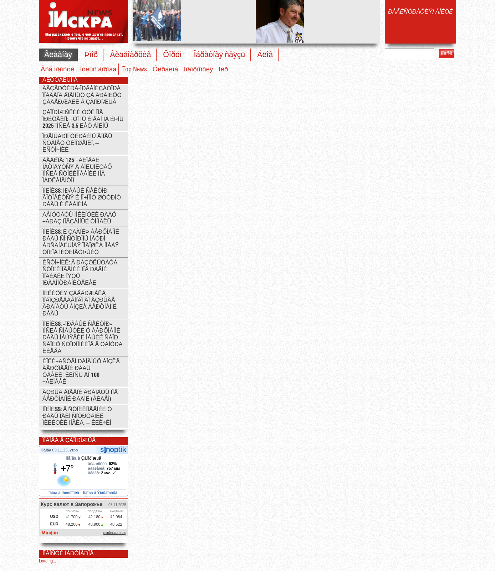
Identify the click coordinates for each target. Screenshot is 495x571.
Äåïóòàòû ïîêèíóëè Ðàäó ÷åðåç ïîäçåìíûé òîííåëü (79, 218)
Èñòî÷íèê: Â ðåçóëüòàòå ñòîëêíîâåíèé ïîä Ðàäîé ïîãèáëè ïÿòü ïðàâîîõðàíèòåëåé (79, 273)
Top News (134, 69)
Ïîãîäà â (83, 458)
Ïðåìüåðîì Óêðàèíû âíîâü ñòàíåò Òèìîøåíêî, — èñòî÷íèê (77, 143)
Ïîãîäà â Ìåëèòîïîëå (63, 492)
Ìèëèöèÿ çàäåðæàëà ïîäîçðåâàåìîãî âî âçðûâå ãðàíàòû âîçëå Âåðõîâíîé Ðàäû (79, 304)
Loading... (47, 561)
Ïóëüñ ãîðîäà (98, 69)
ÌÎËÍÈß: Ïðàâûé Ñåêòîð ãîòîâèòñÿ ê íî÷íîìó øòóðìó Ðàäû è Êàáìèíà (81, 197)
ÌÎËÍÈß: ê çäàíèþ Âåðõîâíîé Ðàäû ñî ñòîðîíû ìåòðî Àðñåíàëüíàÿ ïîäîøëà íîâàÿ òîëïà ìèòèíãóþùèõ (80, 242)
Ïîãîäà (46, 450)
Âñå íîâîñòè (57, 69)
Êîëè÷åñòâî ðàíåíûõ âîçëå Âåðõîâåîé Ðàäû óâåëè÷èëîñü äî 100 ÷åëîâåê (81, 372)
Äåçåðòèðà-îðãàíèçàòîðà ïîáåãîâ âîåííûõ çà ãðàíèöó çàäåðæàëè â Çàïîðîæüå (82, 95)
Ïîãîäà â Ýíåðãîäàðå (100, 492)
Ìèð (223, 69)
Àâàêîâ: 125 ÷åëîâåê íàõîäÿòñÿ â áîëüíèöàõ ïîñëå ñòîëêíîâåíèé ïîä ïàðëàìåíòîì (77, 170)
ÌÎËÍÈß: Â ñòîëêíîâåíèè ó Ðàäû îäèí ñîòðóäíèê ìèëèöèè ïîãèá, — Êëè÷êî (77, 416)
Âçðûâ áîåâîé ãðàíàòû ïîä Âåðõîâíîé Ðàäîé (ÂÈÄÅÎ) (80, 396)
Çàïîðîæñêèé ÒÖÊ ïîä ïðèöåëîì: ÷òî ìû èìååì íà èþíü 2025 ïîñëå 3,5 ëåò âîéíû (82, 119)
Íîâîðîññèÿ (198, 69)
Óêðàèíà (165, 69)
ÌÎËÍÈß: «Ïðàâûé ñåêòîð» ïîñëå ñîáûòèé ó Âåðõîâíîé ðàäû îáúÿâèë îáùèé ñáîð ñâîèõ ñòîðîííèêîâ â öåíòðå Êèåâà (82, 338)
